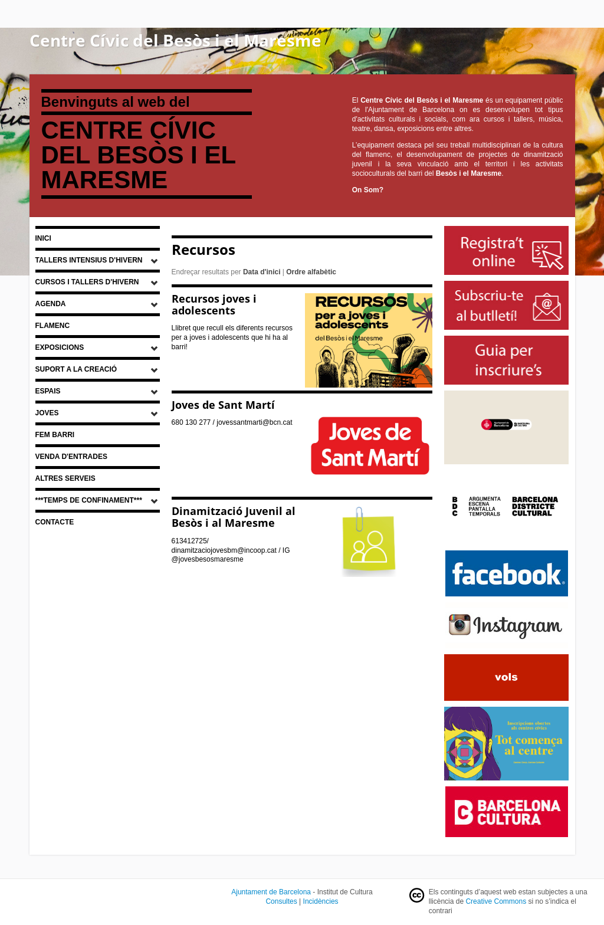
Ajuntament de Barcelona (271, 892)
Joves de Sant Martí (223, 405)
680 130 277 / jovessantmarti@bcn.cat (232, 422)
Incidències (321, 901)
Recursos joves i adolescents (214, 304)
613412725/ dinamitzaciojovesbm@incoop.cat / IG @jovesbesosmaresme (231, 550)
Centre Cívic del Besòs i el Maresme (175, 40)
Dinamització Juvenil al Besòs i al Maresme (234, 517)
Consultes (281, 901)
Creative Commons (495, 901)
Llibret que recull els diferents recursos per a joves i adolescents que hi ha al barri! (232, 337)
